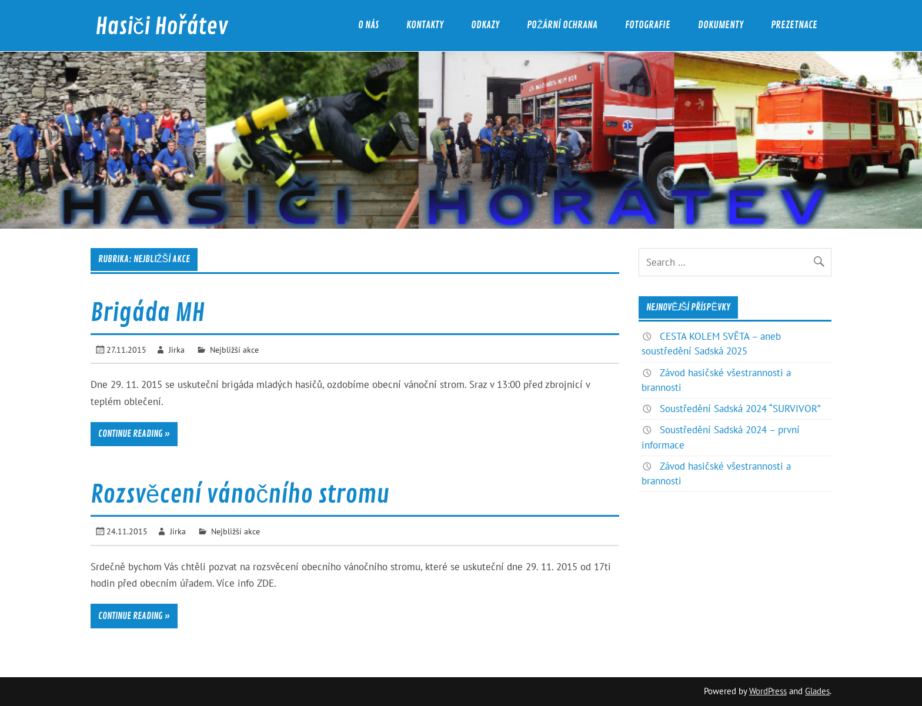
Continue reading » (134, 434)
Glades (817, 691)
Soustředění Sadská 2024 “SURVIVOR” (740, 408)
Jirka (177, 349)
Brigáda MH (148, 313)
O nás (368, 25)
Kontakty (424, 25)
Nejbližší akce (234, 349)
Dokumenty (720, 25)
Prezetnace (794, 25)
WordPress (768, 691)
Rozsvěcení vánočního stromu (240, 494)
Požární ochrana (562, 25)
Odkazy (485, 25)
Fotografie (647, 25)
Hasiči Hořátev (161, 26)
